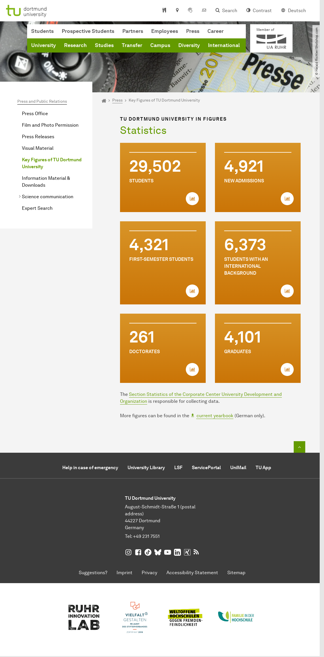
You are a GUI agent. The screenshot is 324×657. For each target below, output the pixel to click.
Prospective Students (88, 31)
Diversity (189, 45)
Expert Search (37, 208)
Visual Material (37, 148)
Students (42, 31)
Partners (132, 31)
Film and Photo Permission (50, 125)
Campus (160, 45)
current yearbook (214, 415)
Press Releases (38, 136)
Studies (104, 45)
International (224, 45)
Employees (164, 31)
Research (75, 45)
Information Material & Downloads (46, 181)
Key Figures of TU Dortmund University (52, 163)
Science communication (47, 196)
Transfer (132, 45)
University (43, 45)
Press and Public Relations (42, 101)
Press (192, 31)
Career (215, 31)
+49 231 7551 (146, 536)
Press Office (35, 113)
